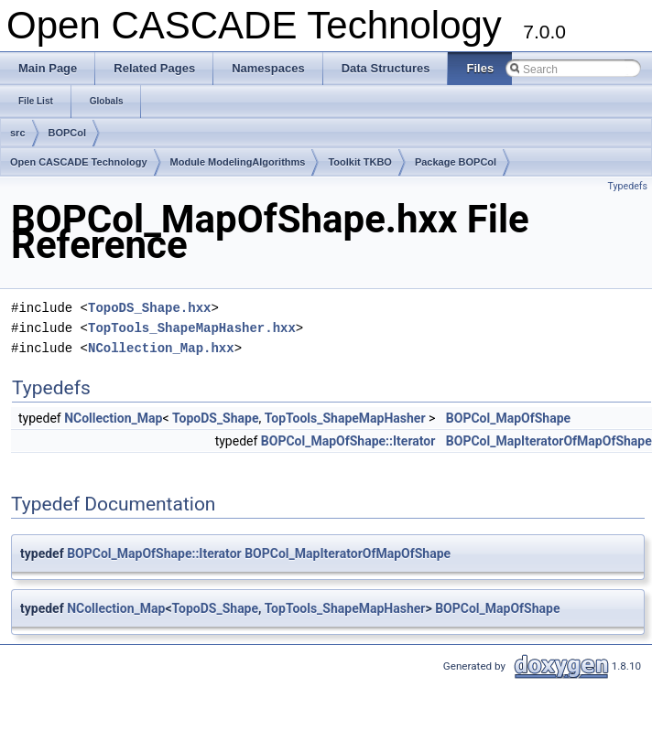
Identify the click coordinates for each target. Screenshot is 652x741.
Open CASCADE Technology (78, 161)
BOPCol (68, 132)
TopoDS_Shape (215, 418)
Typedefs (627, 186)
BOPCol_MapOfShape (508, 418)
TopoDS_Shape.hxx (149, 308)
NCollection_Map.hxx (161, 348)
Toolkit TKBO (359, 161)
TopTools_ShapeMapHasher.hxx (192, 328)
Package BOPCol (455, 161)
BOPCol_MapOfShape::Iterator (348, 441)
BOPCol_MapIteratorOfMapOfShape (549, 441)
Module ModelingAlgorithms (238, 161)
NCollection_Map (113, 418)
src (18, 132)
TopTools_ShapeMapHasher (345, 418)
